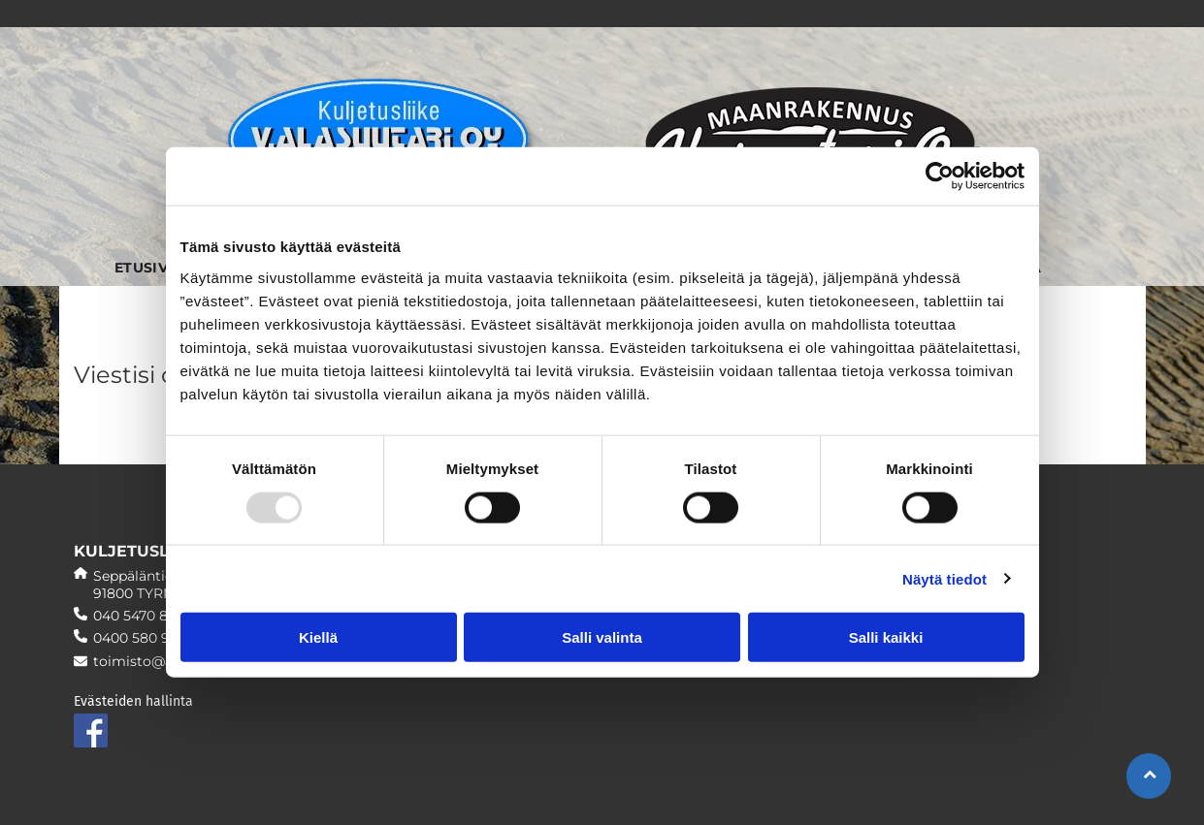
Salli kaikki (886, 637)
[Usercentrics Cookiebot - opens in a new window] (940, 176)
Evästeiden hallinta (133, 701)
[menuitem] (147, 258)
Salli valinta (602, 637)
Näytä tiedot (944, 578)
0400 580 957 (139, 638)
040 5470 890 (139, 615)
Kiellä (318, 637)
